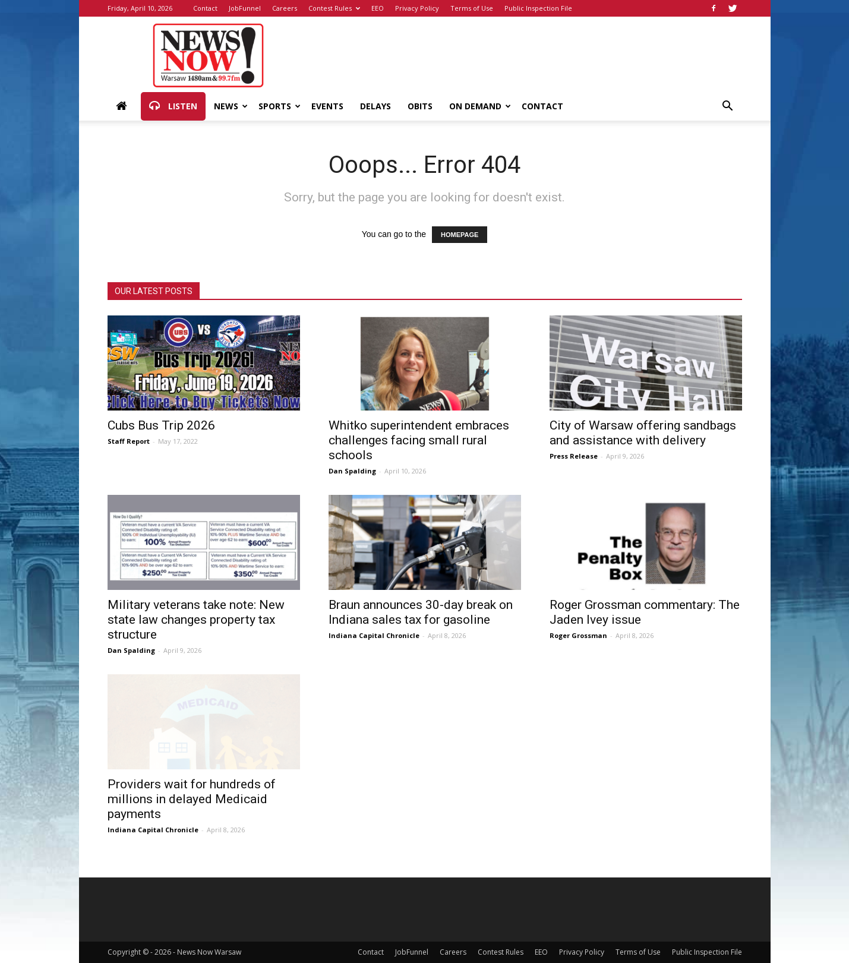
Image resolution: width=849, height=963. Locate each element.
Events (327, 106)
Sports (279, 106)
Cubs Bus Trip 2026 (161, 425)
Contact (205, 8)
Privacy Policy (417, 8)
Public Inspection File (538, 8)
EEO (377, 8)
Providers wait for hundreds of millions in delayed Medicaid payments (192, 799)
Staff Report (129, 441)
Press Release (574, 455)
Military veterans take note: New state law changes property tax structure (196, 620)
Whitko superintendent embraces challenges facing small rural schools (419, 440)
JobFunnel (245, 8)
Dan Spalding (352, 470)
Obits (420, 106)
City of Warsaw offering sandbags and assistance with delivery (643, 432)
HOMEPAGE (459, 234)
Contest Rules (334, 8)
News (231, 106)
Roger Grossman (578, 635)
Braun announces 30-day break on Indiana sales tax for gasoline (421, 612)
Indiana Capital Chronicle (374, 635)
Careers (284, 8)
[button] (728, 107)
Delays (375, 106)
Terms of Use (471, 8)
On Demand (480, 106)
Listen (173, 106)
